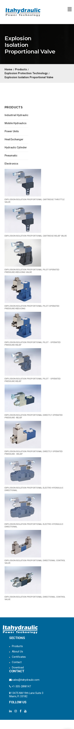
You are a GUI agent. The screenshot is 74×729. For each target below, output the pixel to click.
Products (17, 646)
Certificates (19, 656)
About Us (17, 651)
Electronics (11, 163)
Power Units (12, 131)
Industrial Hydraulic (16, 115)
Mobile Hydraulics (15, 123)
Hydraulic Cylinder (16, 147)
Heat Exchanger (14, 139)
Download (18, 667)
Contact (17, 662)
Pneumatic (11, 155)
